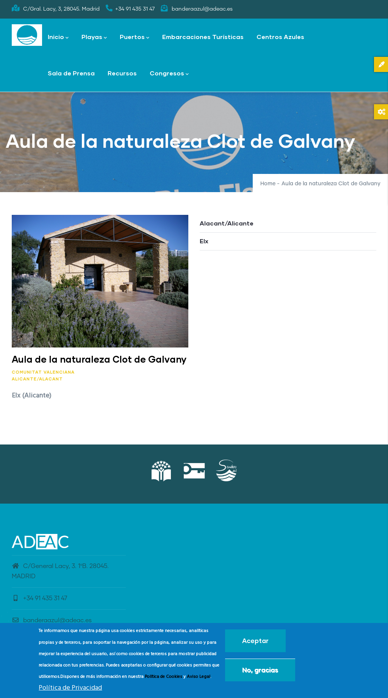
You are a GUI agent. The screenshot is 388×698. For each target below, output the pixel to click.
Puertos (134, 37)
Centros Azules (280, 36)
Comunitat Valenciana (43, 371)
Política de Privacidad (70, 687)
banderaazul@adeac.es (52, 620)
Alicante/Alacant (37, 378)
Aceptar (255, 641)
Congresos (169, 73)
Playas (94, 37)
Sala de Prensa (71, 73)
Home (267, 183)
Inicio (58, 37)
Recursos (122, 73)
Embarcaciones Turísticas (203, 36)
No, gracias (260, 670)
